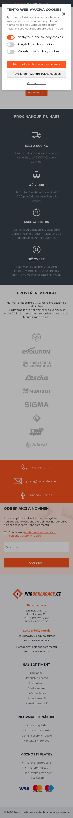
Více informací (36, 83)
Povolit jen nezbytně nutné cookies (36, 73)
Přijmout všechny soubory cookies (36, 64)
